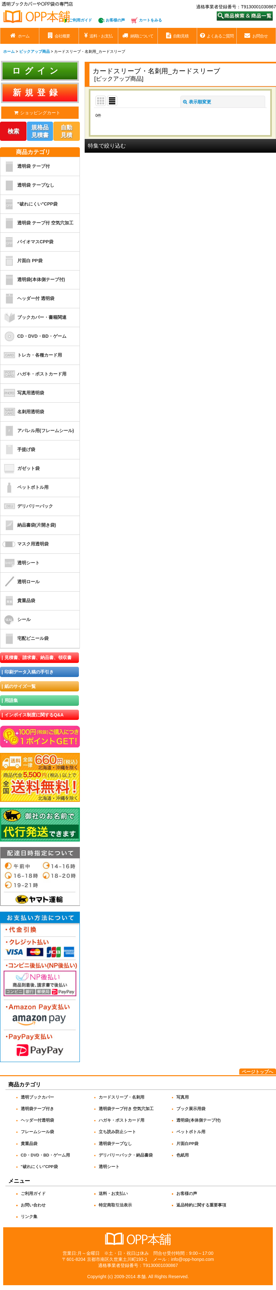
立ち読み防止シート (117, 1132)
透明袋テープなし (115, 1143)
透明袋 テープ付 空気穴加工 (36, 223)
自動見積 (66, 131)
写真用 (182, 1097)
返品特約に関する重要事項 (201, 1205)
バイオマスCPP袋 (26, 242)
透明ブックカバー (37, 1097)
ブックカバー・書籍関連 (33, 317)
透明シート (20, 563)
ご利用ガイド (80, 20)
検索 (13, 131)
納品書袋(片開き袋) (28, 525)
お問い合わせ (33, 1205)
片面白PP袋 (187, 1143)
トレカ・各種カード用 (31, 355)
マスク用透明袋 (24, 544)
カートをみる (150, 20)
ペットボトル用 (24, 487)
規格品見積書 (40, 131)
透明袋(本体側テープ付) (32, 279)
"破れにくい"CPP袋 (28, 204)
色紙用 (182, 1155)
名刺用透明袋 (22, 412)
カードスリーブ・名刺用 (121, 1097)
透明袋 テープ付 (25, 166)
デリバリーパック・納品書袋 (126, 1155)
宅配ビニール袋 (24, 638)
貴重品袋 (17, 601)
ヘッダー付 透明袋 (27, 298)
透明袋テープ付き (37, 1109)
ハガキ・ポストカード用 (33, 374)
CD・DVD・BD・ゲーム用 (45, 1155)
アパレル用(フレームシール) (37, 431)
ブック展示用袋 (190, 1109)
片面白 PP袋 (21, 261)
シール (15, 619)
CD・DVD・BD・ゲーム (33, 336)
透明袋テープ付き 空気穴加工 (126, 1109)
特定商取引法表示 (115, 1205)
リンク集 (29, 1216)
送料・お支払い (113, 1193)
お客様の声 (115, 20)
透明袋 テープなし (27, 185)
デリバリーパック (26, 506)
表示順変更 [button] (197, 101)
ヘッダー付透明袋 (37, 1120)
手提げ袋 (17, 449)
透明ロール (20, 582)
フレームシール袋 (37, 1132)
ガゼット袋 (20, 468)
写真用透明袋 (22, 393)
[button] (180, 146)
